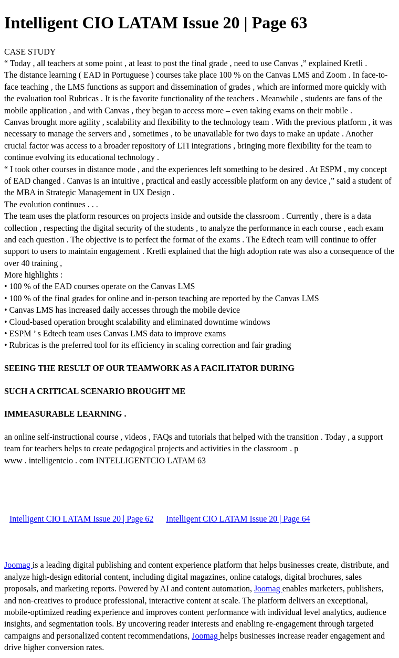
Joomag (18, 564)
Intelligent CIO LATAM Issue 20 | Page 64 (238, 518)
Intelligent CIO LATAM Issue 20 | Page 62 (81, 518)
